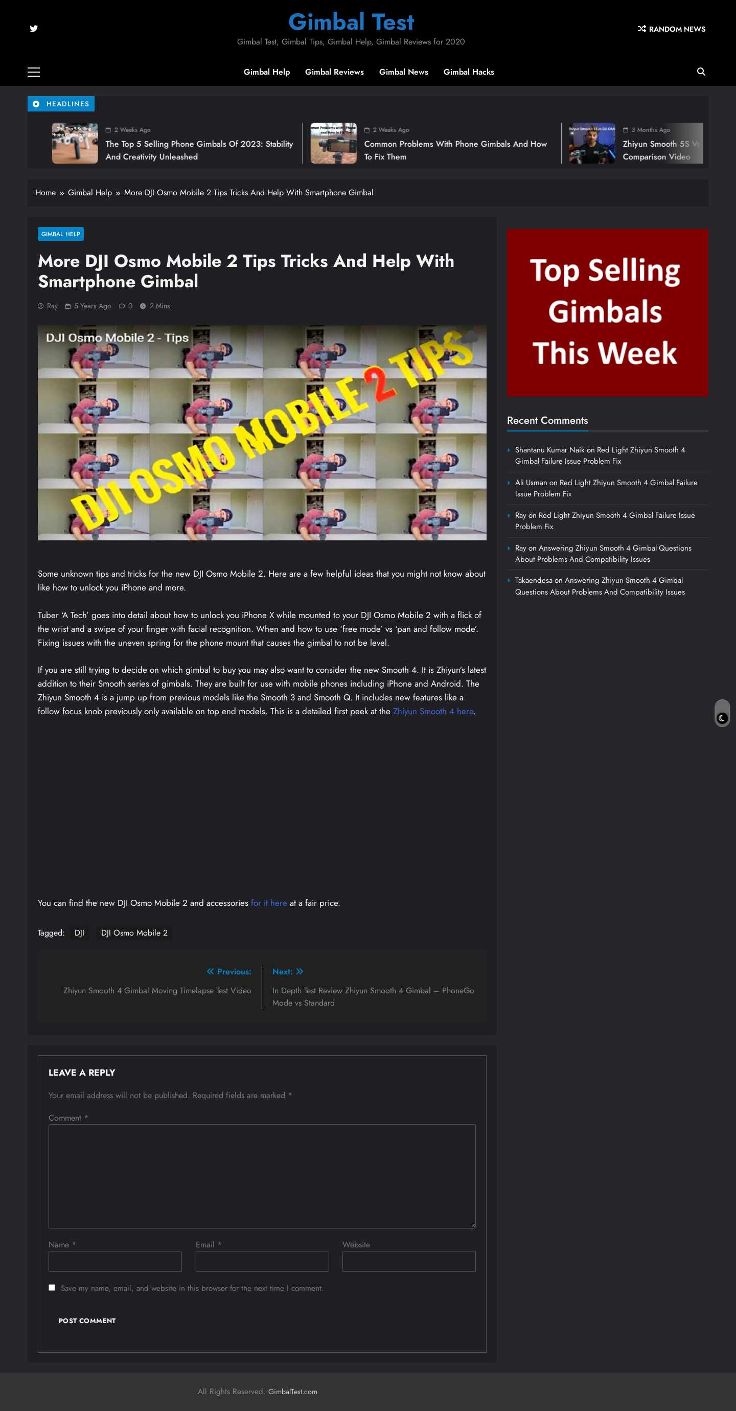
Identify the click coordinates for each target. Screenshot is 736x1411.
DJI (79, 933)
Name (62, 1244)
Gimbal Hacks (469, 72)
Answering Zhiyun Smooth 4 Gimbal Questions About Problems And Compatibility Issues (603, 553)
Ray (52, 306)
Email (209, 1244)
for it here (269, 903)
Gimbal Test (351, 21)
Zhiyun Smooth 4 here (433, 711)
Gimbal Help (267, 72)
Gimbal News (403, 72)
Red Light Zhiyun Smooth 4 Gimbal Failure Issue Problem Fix (600, 455)
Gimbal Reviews (334, 72)
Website (356, 1244)
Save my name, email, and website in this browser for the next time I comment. (192, 1288)
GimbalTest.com (292, 1391)
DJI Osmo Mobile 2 (134, 933)
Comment (68, 1118)
